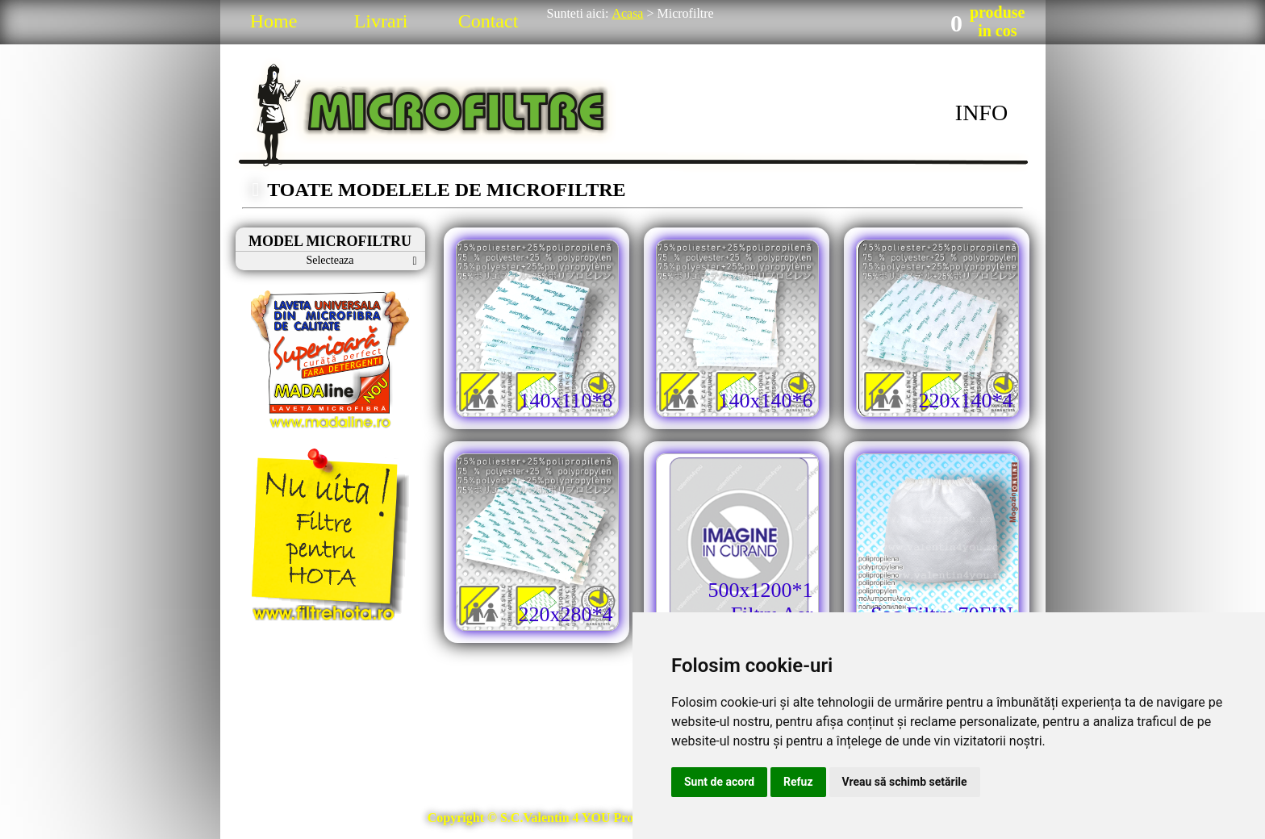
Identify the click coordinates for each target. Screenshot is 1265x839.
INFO (981, 112)
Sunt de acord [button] (719, 781)
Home (274, 20)
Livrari (381, 20)
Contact (488, 20)
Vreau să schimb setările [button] (904, 781)
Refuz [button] (798, 781)
